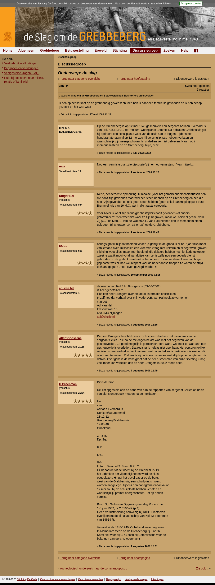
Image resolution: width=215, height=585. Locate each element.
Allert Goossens (70, 338)
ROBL (63, 246)
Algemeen (26, 50)
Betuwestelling (77, 50)
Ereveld (101, 50)
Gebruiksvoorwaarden (90, 579)
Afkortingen (157, 579)
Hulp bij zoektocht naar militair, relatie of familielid (24, 79)
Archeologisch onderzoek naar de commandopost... (93, 568)
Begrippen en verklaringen (21, 68)
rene (62, 166)
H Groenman (68, 384)
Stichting (119, 50)
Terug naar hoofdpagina (134, 78)
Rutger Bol (66, 196)
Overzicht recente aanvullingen (57, 579)
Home (7, 50)
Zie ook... (202, 568)
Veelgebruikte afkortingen (20, 63)
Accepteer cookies (191, 3)
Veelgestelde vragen (136, 579)
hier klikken (164, 3)
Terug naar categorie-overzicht (80, 78)
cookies (71, 3)
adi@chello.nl (106, 316)
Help (184, 50)
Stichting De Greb (27, 579)
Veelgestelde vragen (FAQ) (21, 73)
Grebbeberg (49, 50)
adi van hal (66, 288)
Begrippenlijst (113, 579)
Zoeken (169, 50)
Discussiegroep (145, 50)
